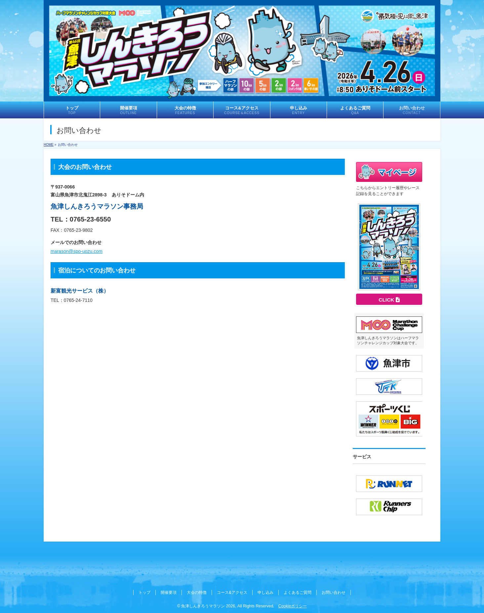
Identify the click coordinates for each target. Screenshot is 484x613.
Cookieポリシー (292, 606)
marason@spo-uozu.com (76, 251)
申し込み (265, 592)
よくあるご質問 (297, 592)
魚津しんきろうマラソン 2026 (208, 606)
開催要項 (169, 592)
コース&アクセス (232, 592)
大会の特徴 (197, 592)
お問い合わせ (333, 592)
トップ (144, 592)
